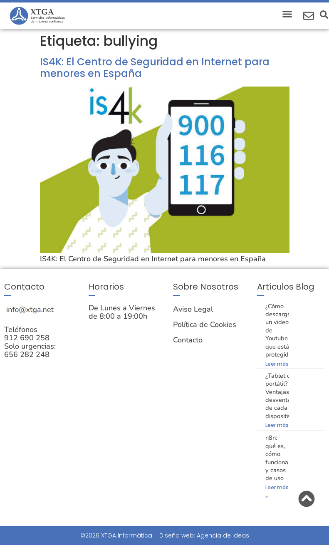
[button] (287, 14)
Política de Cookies (204, 324)
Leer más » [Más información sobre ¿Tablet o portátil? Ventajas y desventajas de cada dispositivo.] (278, 425)
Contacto (188, 340)
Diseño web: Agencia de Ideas (204, 535)
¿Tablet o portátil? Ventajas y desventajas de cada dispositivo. (282, 396)
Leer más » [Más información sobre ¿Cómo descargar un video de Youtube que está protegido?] (278, 363)
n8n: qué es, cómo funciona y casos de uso (276, 458)
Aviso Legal (193, 309)
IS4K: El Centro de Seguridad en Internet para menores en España (155, 68)
